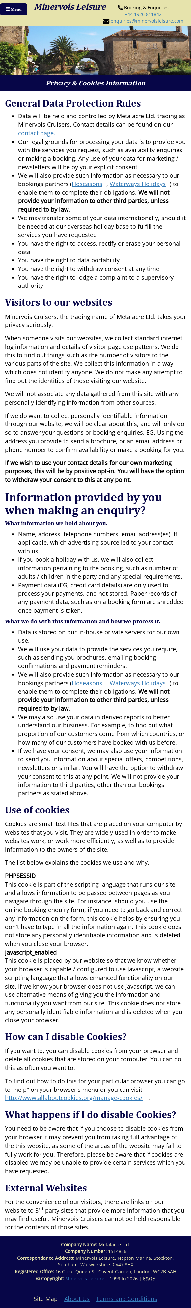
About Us (77, 1299)
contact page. (36, 133)
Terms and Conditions (126, 1299)
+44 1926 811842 (143, 14)
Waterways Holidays (138, 184)
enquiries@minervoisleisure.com (147, 21)
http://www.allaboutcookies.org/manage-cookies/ (74, 1098)
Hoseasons (87, 184)
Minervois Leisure (84, 1278)
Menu (16, 9)
